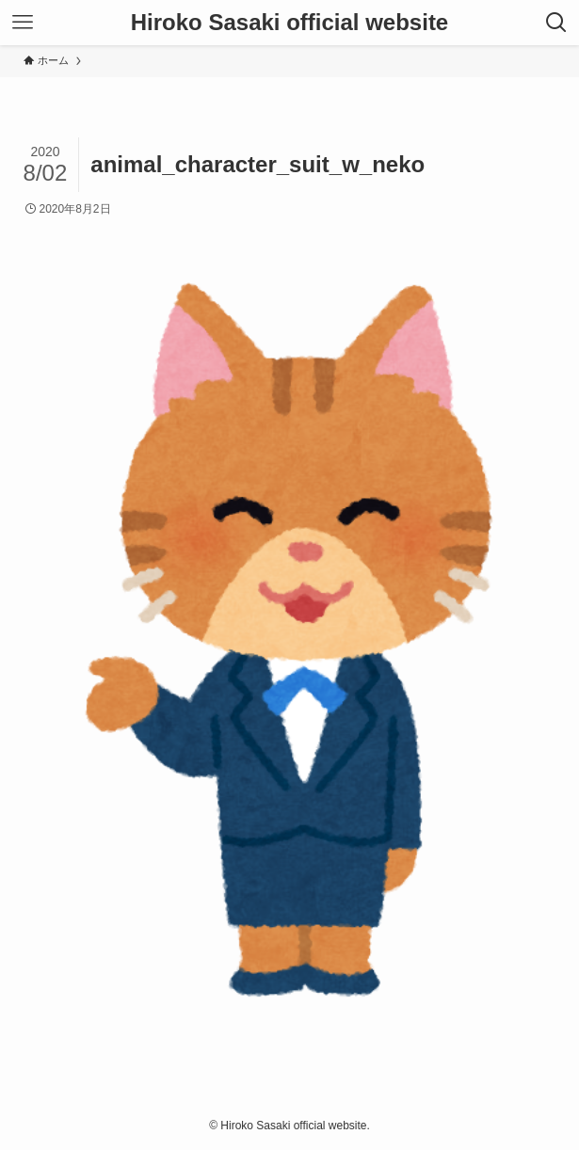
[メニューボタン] (22, 22)
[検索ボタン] (556, 22)
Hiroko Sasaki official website (289, 22)
